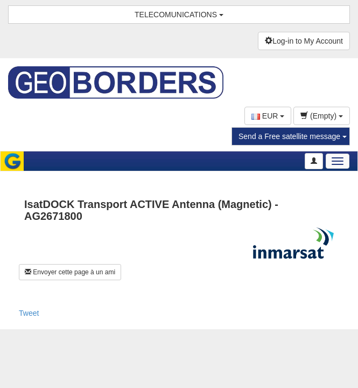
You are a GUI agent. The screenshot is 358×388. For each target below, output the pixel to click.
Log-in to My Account (304, 41)
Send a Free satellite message (292, 136)
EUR (267, 116)
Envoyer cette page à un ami (70, 272)
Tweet (29, 313)
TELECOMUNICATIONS (179, 14)
